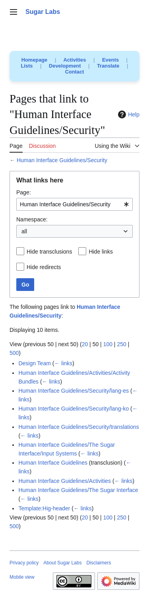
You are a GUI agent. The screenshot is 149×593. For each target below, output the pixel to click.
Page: (23, 192)
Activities (74, 60)
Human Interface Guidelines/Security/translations (78, 427)
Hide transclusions (49, 251)
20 (85, 344)
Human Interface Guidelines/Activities (64, 481)
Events (110, 60)
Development (65, 66)
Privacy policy (24, 563)
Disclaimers (98, 563)
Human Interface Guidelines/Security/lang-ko (73, 408)
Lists (27, 66)
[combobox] (74, 204)
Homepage (34, 60)
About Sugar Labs (62, 563)
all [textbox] (24, 231)
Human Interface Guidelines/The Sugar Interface (78, 490)
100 (107, 344)
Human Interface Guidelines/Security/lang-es (73, 391)
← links (63, 363)
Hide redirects (44, 267)
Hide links (101, 251)
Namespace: (32, 219)
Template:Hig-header (44, 508)
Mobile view (22, 577)
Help (127, 114)
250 (121, 344)
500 (14, 353)
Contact (74, 72)
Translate (108, 66)
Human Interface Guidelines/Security (62, 160)
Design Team (34, 363)
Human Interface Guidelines (52, 462)
